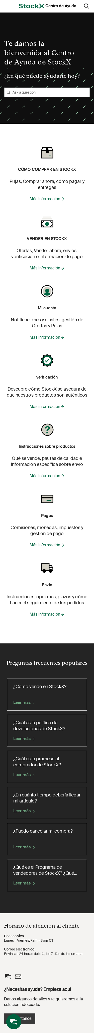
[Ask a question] (47, 92)
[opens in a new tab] (31, 6)
